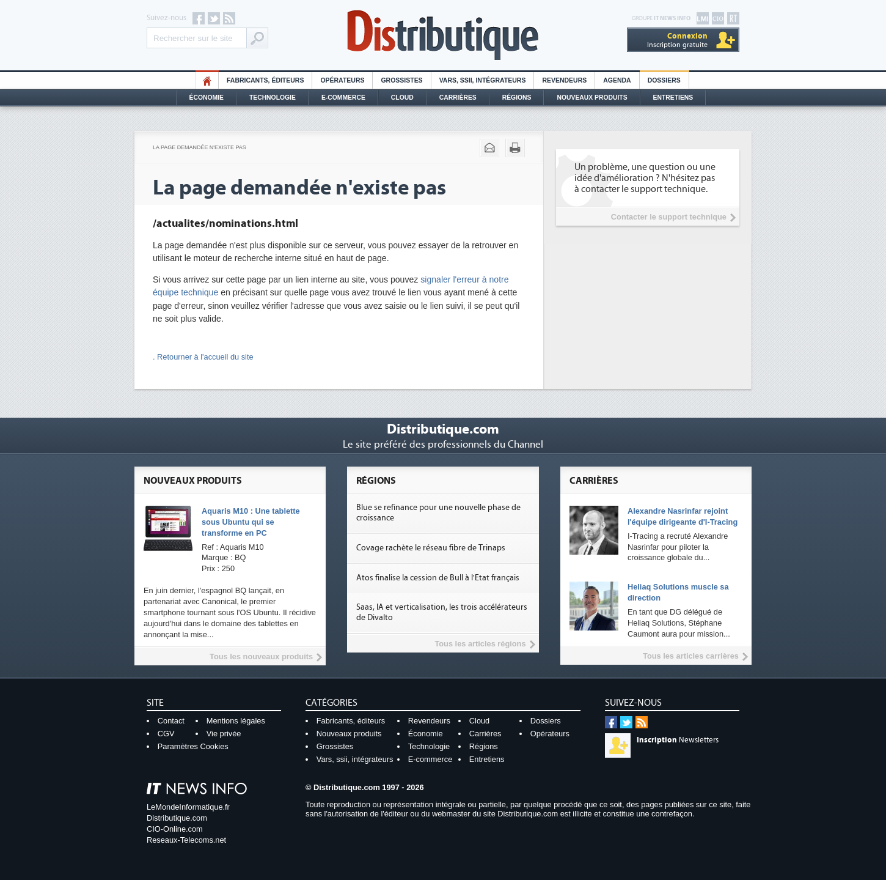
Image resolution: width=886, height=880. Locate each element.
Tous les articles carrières (691, 655)
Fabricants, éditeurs (265, 80)
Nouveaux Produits (592, 97)
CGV (166, 733)
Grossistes (401, 80)
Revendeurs (564, 80)
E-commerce (343, 97)
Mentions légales (236, 720)
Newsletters (678, 740)
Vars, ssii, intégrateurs (355, 759)
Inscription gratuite (677, 40)
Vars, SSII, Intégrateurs (482, 80)
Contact (171, 720)
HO (207, 80)
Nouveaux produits (349, 733)
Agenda (617, 80)
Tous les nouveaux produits (261, 656)
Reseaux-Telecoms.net (186, 840)
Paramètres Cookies (193, 746)
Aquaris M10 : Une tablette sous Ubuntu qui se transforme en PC (251, 522)
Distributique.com (177, 818)
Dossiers (664, 80)
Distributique (443, 35)
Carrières (458, 97)
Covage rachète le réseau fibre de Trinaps (430, 548)
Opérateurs (342, 80)
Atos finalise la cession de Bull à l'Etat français (437, 578)
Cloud (402, 97)
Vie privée (224, 733)
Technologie (272, 97)
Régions (517, 97)
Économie (206, 97)
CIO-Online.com (175, 829)
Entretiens (673, 97)
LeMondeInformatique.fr (188, 807)
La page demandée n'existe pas (199, 147)
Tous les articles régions (479, 643)
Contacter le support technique (669, 216)
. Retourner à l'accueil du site (203, 356)
